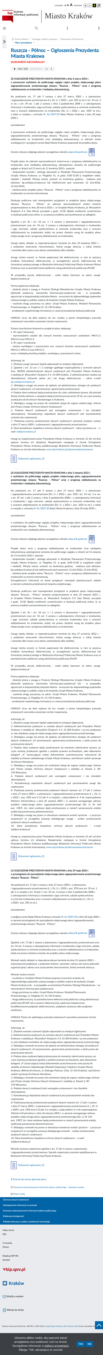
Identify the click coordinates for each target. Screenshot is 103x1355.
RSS (4, 1234)
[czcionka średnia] (68, 5)
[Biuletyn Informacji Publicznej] (51, 1271)
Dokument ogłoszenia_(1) (27, 1165)
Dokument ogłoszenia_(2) (27, 856)
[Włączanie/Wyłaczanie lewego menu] (4, 42)
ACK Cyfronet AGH (70, 1326)
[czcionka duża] (72, 5)
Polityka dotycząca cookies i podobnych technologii (26, 1222)
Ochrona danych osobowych (16, 1200)
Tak (80, 1344)
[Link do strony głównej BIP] (51, 16)
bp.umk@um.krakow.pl (22, 382)
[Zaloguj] (99, 29)
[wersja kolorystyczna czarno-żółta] (94, 5)
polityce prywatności (57, 1346)
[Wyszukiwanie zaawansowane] (36, 28)
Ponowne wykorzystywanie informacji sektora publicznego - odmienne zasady (48, 1187)
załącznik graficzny (81, 152)
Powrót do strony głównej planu (28, 1179)
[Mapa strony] (68, 29)
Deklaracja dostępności (13, 1216)
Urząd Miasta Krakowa (53, 1326)
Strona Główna (22, 39)
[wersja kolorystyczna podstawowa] (85, 5)
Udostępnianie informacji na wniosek (20, 1205)
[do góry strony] (99, 1325)
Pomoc (6, 1247)
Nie (89, 1344)
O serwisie (7, 1243)
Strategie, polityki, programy (44, 39)
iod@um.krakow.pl (26, 432)
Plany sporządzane (23, 43)
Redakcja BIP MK (10, 1256)
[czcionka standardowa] (65, 5)
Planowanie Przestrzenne (72, 39)
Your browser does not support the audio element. (33, 69)
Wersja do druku (13, 1310)
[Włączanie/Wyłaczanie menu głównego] (4, 29)
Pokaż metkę (19, 1194)
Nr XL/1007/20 (51, 114)
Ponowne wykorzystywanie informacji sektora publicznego (29, 1211)
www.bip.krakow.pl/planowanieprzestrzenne (69, 449)
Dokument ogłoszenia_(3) (27, 458)
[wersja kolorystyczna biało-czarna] (90, 5)
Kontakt (6, 1260)
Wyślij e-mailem (13, 1296)
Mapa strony (8, 1230)
